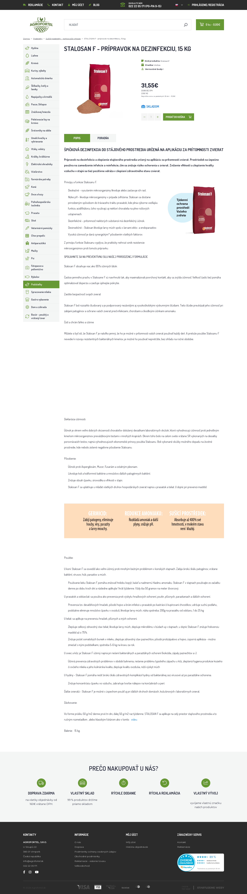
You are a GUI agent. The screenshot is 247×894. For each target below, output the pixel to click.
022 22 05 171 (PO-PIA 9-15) (140, 4)
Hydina (30, 48)
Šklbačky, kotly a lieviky (35, 87)
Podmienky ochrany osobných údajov (95, 851)
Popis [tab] (77, 138)
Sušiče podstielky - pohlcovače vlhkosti (63, 38)
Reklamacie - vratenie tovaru (90, 861)
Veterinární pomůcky (37, 228)
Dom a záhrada (35, 307)
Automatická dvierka (37, 78)
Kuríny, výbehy (34, 70)
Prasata (31, 213)
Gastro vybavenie (36, 299)
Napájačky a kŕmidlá (37, 97)
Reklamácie (33, 5)
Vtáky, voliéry (34, 149)
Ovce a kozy (33, 194)
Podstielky (38, 38)
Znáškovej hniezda (36, 112)
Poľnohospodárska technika (36, 203)
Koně (29, 187)
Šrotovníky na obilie (37, 130)
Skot (29, 220)
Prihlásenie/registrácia (205, 5)
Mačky (30, 250)
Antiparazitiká (34, 243)
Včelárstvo (32, 171)
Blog (94, 5)
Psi (28, 258)
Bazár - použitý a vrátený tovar (36, 316)
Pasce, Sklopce (34, 104)
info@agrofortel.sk (33, 861)
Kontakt (55, 5)
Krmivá (30, 63)
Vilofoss (157, 65)
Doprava (79, 847)
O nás (78, 842)
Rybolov (31, 277)
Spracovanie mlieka (37, 292)
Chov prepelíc (34, 235)
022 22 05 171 (30, 865)
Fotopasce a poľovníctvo (33, 267)
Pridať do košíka (178, 117)
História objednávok (137, 847)
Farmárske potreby (37, 179)
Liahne (30, 55)
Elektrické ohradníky (37, 164)
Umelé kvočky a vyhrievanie (35, 139)
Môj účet (76, 5)
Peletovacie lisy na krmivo (36, 121)
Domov (26, 38)
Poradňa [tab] (103, 138)
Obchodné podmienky (87, 856)
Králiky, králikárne (36, 156)
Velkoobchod (82, 865)
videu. (134, 719)
